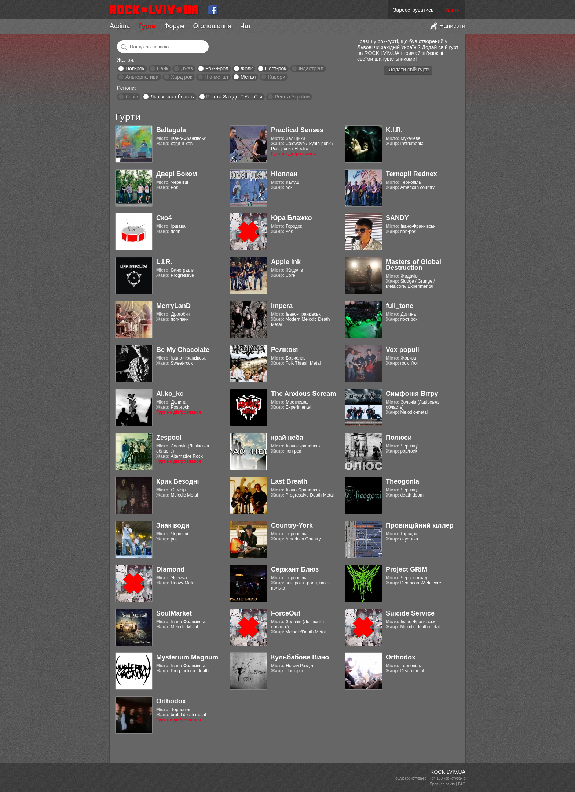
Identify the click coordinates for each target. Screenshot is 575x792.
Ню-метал (216, 77)
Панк (162, 68)
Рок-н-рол (216, 68)
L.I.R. (164, 261)
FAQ (461, 784)
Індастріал (311, 68)
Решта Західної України (234, 97)
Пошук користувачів (409, 778)
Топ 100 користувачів (447, 778)
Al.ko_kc (169, 393)
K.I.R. (394, 130)
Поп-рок (134, 68)
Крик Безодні (177, 481)
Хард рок (181, 77)
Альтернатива (141, 77)
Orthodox (400, 657)
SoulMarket (174, 613)
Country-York (292, 525)
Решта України (292, 97)
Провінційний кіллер (420, 525)
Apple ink (286, 261)
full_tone (399, 305)
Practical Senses (297, 130)
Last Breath (289, 481)
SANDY (397, 218)
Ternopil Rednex (411, 174)
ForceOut (285, 613)
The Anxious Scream (303, 393)
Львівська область (172, 97)
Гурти (147, 26)
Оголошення (212, 26)
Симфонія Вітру (412, 393)
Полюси (399, 437)
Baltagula (171, 130)
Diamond (170, 569)
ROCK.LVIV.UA (447, 772)
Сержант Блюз (295, 569)
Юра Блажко (291, 218)
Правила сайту (442, 784)
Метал (248, 77)
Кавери (276, 77)
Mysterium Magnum (187, 657)
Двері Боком (176, 174)
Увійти (452, 10)
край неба (287, 437)
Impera (282, 305)
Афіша (120, 26)
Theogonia (402, 481)
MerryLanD (173, 305)
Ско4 (164, 218)
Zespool (169, 437)
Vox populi (402, 349)
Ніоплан (284, 174)
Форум (174, 26)
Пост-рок (275, 68)
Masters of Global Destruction (413, 264)
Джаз (187, 68)
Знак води (172, 525)
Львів (131, 97)
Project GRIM (406, 569)
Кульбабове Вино (300, 657)
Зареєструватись (413, 10)
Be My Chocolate (182, 349)
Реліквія (284, 349)
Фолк (247, 68)
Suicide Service (410, 613)
